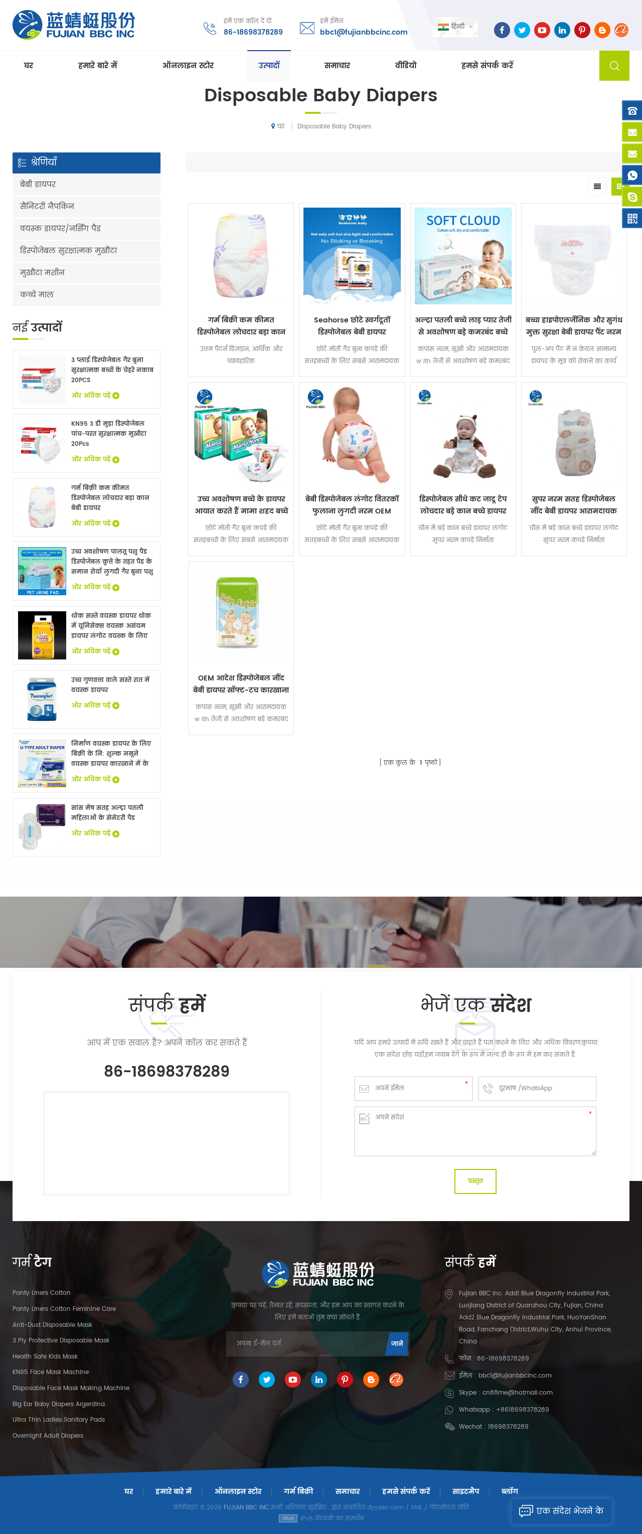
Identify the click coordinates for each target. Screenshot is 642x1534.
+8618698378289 (522, 1410)
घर (28, 66)
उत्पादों (269, 66)
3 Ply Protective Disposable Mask (61, 1340)
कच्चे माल (37, 295)
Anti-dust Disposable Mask (52, 1325)
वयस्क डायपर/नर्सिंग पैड (60, 229)
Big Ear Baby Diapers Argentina (59, 1404)
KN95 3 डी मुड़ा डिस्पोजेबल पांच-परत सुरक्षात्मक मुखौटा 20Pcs (108, 434)
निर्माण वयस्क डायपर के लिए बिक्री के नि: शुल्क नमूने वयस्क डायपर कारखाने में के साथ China (111, 754)
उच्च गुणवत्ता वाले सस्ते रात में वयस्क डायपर (110, 685)
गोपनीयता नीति (449, 1507)
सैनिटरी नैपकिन (47, 207)
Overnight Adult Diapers (48, 1436)
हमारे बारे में (97, 66)
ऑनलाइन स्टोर (188, 66)
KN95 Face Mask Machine (51, 1372)
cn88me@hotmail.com (518, 1393)
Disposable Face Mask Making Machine (71, 1388)
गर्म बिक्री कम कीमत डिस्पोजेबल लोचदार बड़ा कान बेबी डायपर (241, 326)
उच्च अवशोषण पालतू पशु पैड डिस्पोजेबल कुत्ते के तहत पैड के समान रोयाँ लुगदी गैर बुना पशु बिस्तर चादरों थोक (112, 562)
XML (416, 1507)
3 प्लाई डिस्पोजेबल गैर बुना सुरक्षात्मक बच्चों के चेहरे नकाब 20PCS (112, 370)
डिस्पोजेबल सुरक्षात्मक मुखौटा (68, 251)
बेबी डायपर (38, 185)
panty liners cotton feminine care (64, 1309)
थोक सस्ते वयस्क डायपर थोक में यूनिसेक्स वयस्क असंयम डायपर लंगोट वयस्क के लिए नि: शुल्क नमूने (111, 626)
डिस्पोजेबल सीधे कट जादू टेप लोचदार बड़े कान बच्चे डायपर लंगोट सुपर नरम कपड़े (463, 505)
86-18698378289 (253, 32)
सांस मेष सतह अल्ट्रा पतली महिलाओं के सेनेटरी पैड (107, 813)
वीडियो (405, 66)
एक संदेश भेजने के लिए (557, 1511)
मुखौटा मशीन (42, 273)
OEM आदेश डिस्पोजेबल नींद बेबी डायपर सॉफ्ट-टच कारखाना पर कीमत (241, 684)
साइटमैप (465, 1491)
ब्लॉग (510, 1491)
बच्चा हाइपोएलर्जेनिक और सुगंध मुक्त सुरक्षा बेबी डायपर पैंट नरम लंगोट (574, 326)
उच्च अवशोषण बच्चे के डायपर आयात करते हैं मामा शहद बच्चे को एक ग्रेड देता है (241, 505)
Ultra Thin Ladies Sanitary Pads (59, 1420)
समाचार (337, 66)
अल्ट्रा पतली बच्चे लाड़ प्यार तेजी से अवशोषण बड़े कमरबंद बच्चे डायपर (463, 326)
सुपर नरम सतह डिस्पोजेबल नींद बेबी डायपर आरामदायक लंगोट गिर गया (574, 505)
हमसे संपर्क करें (487, 66)
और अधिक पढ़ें (95, 396)
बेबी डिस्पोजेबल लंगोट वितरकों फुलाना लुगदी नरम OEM (352, 505)
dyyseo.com (385, 1507)
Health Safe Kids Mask (45, 1356)
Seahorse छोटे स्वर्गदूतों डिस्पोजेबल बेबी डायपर (352, 326)
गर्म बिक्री (298, 1491)
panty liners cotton (42, 1293)
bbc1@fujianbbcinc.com (364, 32)
